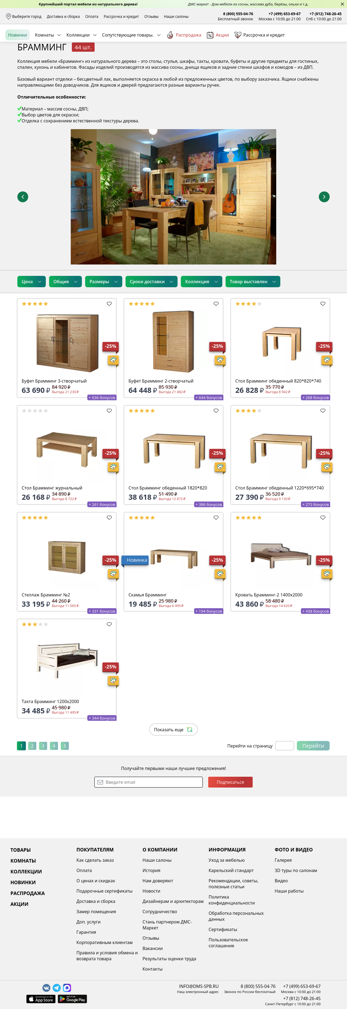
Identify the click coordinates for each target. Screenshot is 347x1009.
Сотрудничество (160, 912)
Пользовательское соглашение (228, 943)
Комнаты (44, 59)
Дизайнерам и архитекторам (173, 901)
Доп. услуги (88, 922)
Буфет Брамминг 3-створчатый (54, 423)
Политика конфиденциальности (232, 900)
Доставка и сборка (63, 16)
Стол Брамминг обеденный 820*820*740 (278, 423)
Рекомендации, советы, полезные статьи (234, 884)
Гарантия (86, 932)
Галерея (283, 860)
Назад (19, 72)
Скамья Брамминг (147, 636)
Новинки (17, 59)
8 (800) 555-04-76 (238, 13)
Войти (287, 40)
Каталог (75, 41)
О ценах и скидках (95, 881)
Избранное (309, 40)
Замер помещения (96, 912)
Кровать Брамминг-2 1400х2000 (269, 636)
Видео (281, 881)
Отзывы (151, 16)
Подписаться (230, 824)
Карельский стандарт (231, 870)
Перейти (313, 787)
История (151, 870)
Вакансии (153, 948)
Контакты (153, 969)
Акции (218, 59)
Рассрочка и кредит (121, 16)
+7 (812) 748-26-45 (326, 13)
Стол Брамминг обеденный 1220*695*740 (279, 530)
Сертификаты (223, 929)
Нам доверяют (158, 881)
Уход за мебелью (227, 860)
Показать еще (173, 771)
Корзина (334, 40)
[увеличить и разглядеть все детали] (173, 238)
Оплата (91, 16)
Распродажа (183, 59)
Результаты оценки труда (169, 959)
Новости (151, 891)
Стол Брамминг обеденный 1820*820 (167, 530)
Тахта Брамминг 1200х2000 (50, 743)
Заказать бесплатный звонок (317, 59)
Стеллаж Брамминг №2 (46, 636)
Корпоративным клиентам (104, 942)
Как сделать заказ (95, 860)
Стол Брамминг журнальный (52, 530)
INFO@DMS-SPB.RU (199, 986)
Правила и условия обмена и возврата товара (107, 956)
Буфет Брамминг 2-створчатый (161, 423)
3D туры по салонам (296, 870)
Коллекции (77, 59)
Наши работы (289, 891)
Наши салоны (176, 16)
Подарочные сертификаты (104, 891)
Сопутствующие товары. (128, 59)
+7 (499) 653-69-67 (285, 13)
